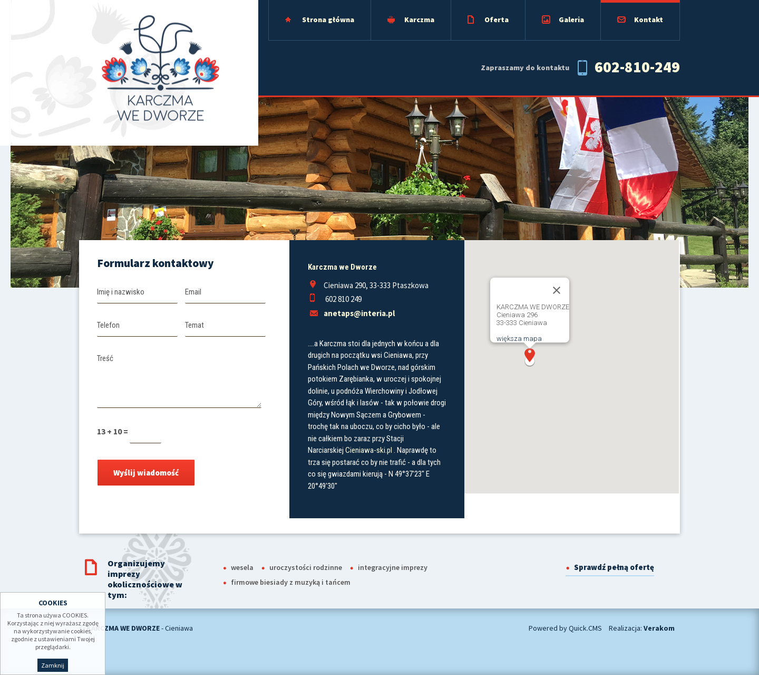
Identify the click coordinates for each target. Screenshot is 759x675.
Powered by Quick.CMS (565, 628)
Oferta (496, 19)
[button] (529, 357)
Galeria (571, 19)
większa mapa (519, 339)
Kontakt (648, 19)
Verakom (659, 628)
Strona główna (328, 19)
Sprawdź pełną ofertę (614, 567)
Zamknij (52, 665)
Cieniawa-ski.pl (368, 450)
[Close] (556, 290)
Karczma (419, 19)
